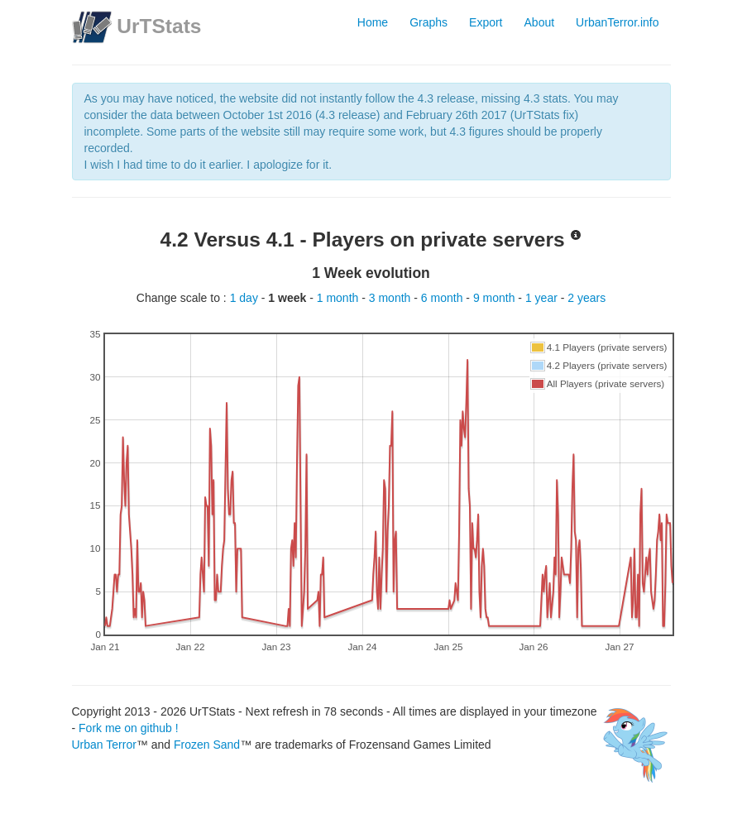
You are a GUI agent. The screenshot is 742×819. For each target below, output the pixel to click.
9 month (495, 297)
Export (485, 22)
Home (372, 22)
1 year (543, 297)
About (539, 22)
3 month (391, 297)
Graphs (428, 22)
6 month (443, 297)
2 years (586, 297)
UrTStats (159, 26)
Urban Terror (104, 744)
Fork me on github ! (129, 728)
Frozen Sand (207, 744)
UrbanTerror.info (617, 22)
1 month (339, 297)
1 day (245, 297)
